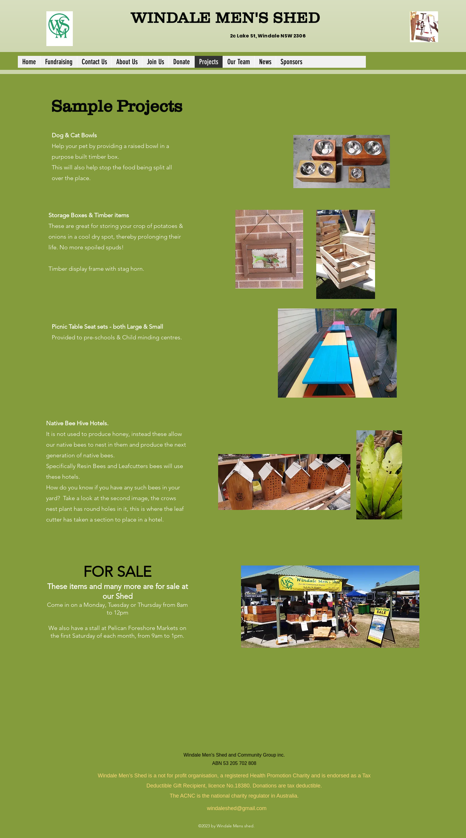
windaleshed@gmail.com (236, 808)
